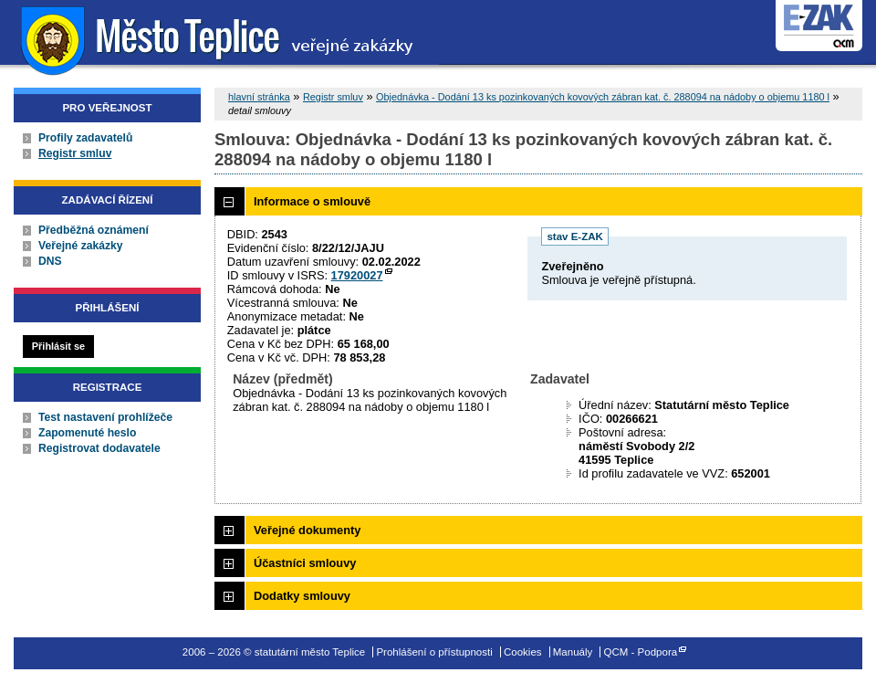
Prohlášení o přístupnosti (434, 651)
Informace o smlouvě (312, 201)
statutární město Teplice (219, 39)
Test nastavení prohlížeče (105, 417)
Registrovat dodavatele (99, 448)
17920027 (357, 275)
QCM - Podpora (641, 651)
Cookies (523, 651)
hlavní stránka (259, 96)
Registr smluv (74, 153)
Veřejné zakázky (80, 245)
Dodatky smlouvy (302, 596)
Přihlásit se (58, 346)
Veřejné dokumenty (307, 530)
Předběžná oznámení (93, 230)
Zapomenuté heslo (87, 432)
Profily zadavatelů (85, 137)
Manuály (573, 651)
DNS (50, 261)
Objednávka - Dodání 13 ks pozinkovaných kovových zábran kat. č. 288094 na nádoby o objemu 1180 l (602, 96)
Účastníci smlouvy (305, 563)
